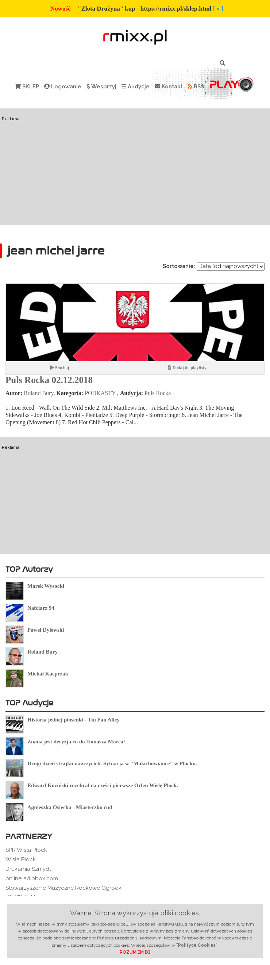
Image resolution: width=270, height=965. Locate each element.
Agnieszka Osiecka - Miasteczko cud (69, 807)
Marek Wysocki (45, 586)
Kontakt (168, 86)
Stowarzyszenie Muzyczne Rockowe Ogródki (64, 888)
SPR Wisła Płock (26, 850)
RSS (196, 86)
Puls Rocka (157, 393)
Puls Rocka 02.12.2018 (49, 380)
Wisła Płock (20, 859)
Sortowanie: (179, 266)
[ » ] (218, 8)
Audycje (136, 86)
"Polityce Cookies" (196, 945)
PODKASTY (100, 393)
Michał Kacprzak (47, 674)
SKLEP (27, 86)
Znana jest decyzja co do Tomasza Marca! (76, 741)
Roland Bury (38, 393)
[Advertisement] (135, 167)
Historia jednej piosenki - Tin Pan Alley (73, 720)
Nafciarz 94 (40, 608)
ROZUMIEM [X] (135, 952)
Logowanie (62, 86)
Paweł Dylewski (45, 630)
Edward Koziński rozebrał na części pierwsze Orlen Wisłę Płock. (102, 785)
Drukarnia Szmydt (28, 869)
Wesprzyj (101, 86)
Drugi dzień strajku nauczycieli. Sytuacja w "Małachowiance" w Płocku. (112, 763)
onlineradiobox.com (31, 878)
